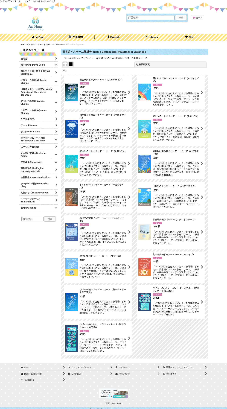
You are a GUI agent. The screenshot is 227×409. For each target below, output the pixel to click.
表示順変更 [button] (143, 64)
